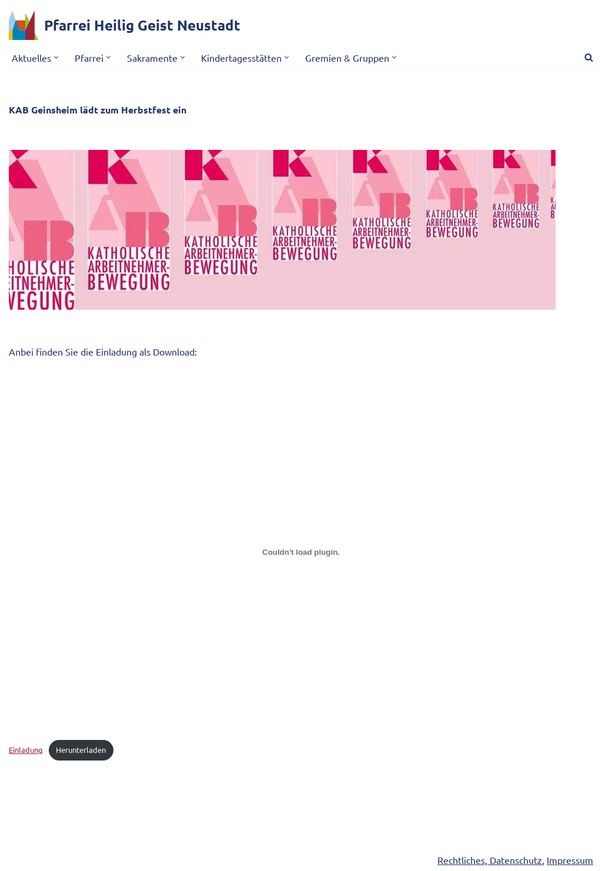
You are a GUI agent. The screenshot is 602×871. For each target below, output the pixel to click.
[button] (56, 57)
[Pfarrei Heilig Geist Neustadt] (124, 25)
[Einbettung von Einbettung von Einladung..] (301, 552)
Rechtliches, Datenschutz (489, 860)
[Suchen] (588, 57)
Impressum (570, 860)
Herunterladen (81, 750)
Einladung (26, 750)
